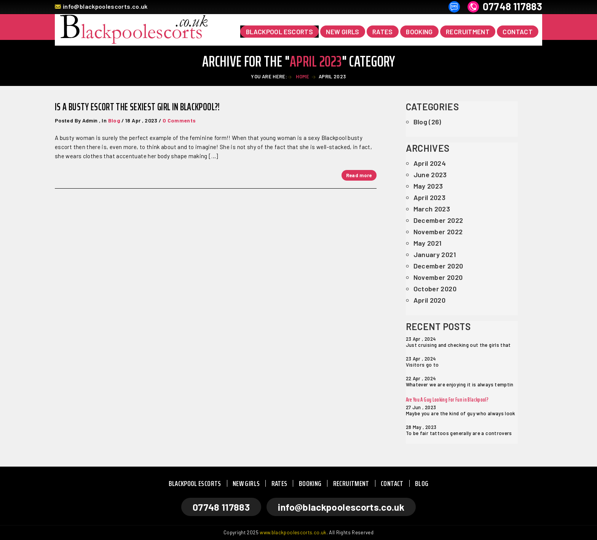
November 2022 (438, 231)
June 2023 (430, 174)
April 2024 (429, 163)
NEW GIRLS (342, 31)
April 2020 (429, 300)
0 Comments (179, 120)
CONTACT (518, 31)
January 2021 (434, 254)
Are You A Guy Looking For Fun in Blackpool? (447, 399)
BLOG (421, 483)
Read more (359, 175)
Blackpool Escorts (279, 31)
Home (302, 76)
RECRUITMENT (468, 31)
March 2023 (431, 209)
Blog (114, 120)
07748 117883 (512, 6)
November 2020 (438, 277)
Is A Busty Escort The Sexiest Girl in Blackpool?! (137, 106)
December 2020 (438, 266)
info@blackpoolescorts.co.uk (105, 6)
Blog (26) (427, 122)
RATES (382, 31)
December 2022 (438, 220)
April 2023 (429, 197)
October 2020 (435, 288)
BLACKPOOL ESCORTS (195, 483)
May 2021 (427, 243)
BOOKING (419, 31)
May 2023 (428, 186)
